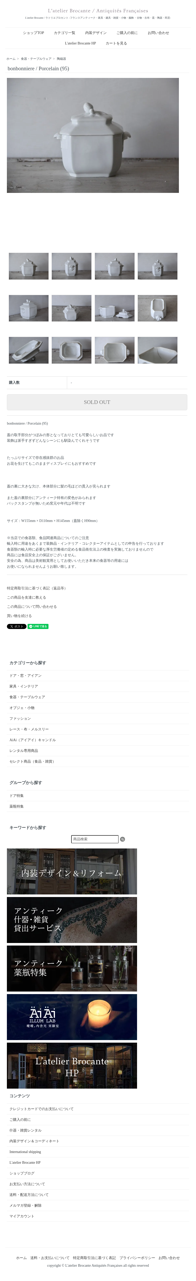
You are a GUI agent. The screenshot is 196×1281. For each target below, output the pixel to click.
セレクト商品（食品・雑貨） (32, 761)
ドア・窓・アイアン (25, 676)
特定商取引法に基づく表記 (94, 1258)
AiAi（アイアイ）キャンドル (32, 740)
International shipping (25, 1152)
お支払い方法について (27, 1184)
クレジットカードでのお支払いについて (41, 1109)
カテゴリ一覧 (64, 33)
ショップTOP (33, 33)
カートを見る (116, 43)
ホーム (11, 59)
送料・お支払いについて (50, 1258)
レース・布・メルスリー (29, 729)
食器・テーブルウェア (36, 59)
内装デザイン (96, 33)
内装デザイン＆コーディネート (34, 1141)
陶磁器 (61, 59)
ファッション (20, 718)
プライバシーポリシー (137, 1258)
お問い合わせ (158, 33)
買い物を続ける (19, 616)
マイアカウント (21, 1216)
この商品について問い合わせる (32, 607)
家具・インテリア (23, 686)
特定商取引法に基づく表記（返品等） (37, 588)
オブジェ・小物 (21, 708)
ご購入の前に (127, 33)
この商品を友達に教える (26, 597)
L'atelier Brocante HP (80, 43)
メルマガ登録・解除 (25, 1205)
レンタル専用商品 (23, 751)
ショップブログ (21, 1173)
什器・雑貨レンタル (25, 1130)
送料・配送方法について (29, 1195)
